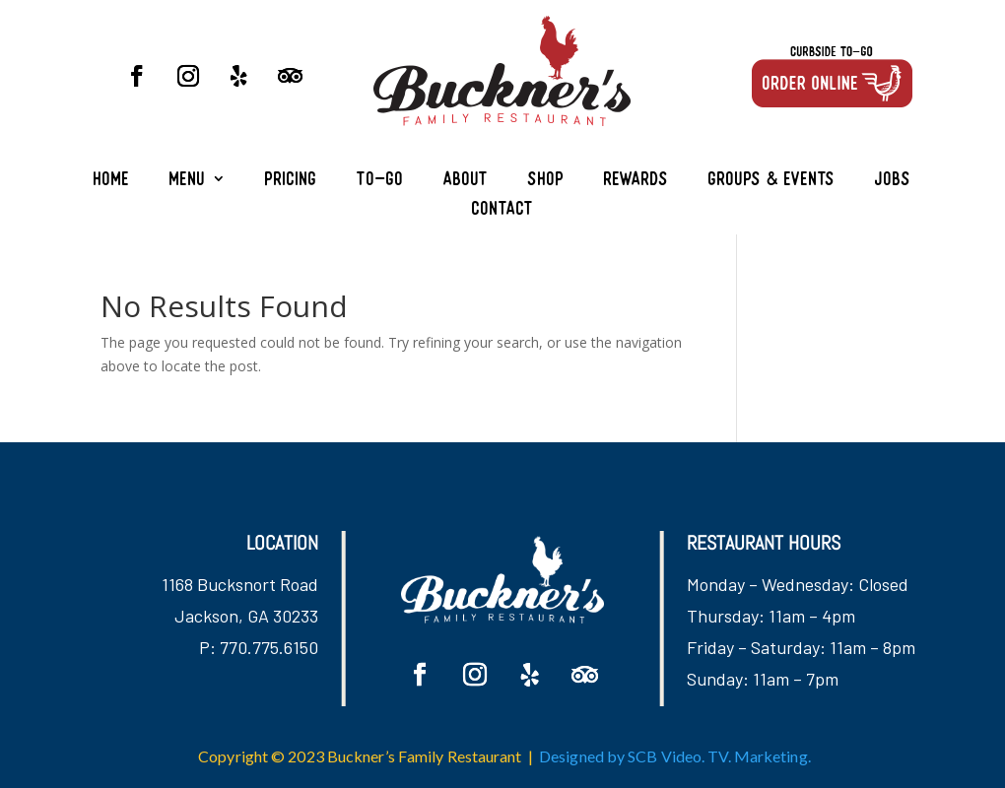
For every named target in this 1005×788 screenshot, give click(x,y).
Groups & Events (772, 180)
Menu (187, 180)
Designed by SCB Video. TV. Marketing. (675, 756)
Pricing (291, 180)
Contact (503, 210)
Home (112, 180)
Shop (546, 180)
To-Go (380, 180)
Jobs (893, 180)
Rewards (636, 180)
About (466, 180)
